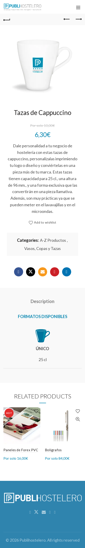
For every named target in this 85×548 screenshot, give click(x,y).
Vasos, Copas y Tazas (42, 248)
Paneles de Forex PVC (20, 450)
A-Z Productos (53, 240)
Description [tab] (42, 301)
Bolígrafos (53, 450)
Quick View (36, 419)
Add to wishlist (45, 222)
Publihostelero (32, 540)
